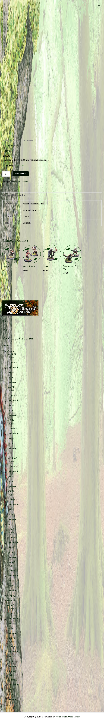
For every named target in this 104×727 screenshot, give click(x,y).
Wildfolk (11, 638)
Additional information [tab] (13, 195)
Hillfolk (10, 491)
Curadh (13, 362)
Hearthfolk (12, 458)
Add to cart (20, 173)
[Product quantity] (6, 174)
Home (5, 321)
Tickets (6, 705)
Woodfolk (12, 671)
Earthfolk (11, 354)
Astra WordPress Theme (68, 716)
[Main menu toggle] (99, 5)
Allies (11, 357)
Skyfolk (11, 605)
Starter (12, 382)
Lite (8, 524)
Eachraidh (14, 367)
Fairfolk (10, 387)
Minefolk (11, 562)
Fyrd (11, 372)
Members (7, 345)
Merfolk (11, 529)
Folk (9, 453)
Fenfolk (10, 420)
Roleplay (11, 595)
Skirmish (11, 600)
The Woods (8, 351)
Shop (5, 329)
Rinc (11, 377)
